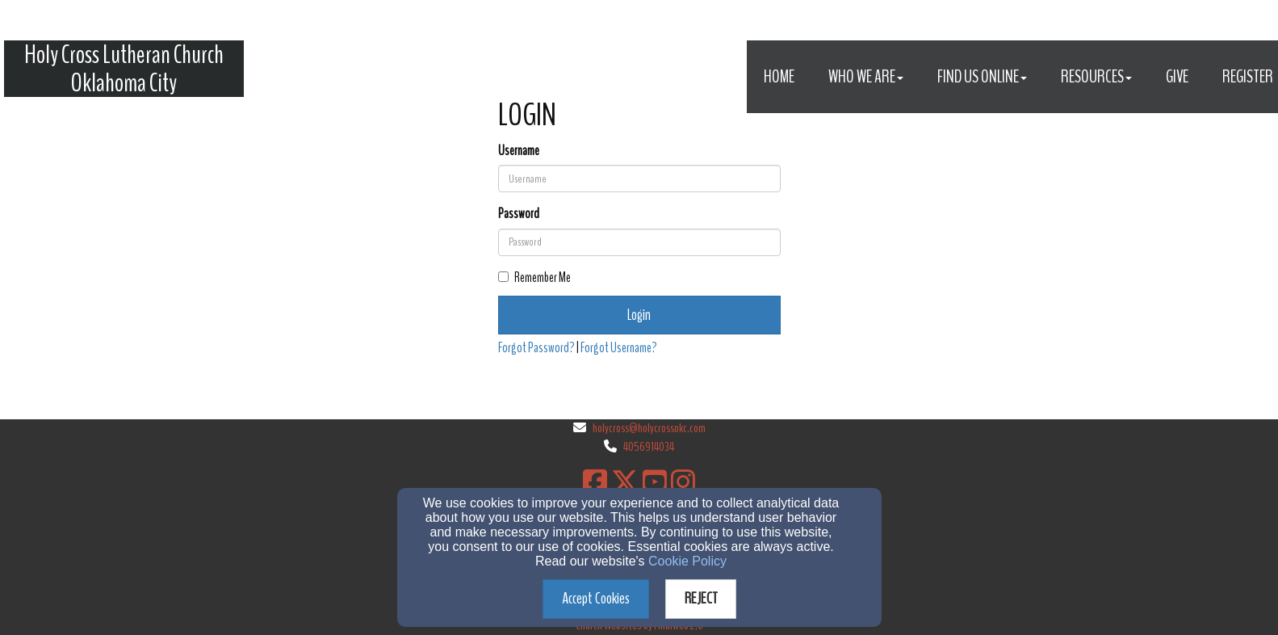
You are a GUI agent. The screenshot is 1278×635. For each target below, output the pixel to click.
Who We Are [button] (865, 77)
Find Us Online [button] (982, 77)
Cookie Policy (687, 561)
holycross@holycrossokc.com (649, 428)
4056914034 (648, 447)
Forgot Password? (536, 348)
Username (518, 150)
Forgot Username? (618, 348)
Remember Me (534, 277)
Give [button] (1177, 77)
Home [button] (779, 77)
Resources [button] (1096, 77)
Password (518, 213)
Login (639, 315)
